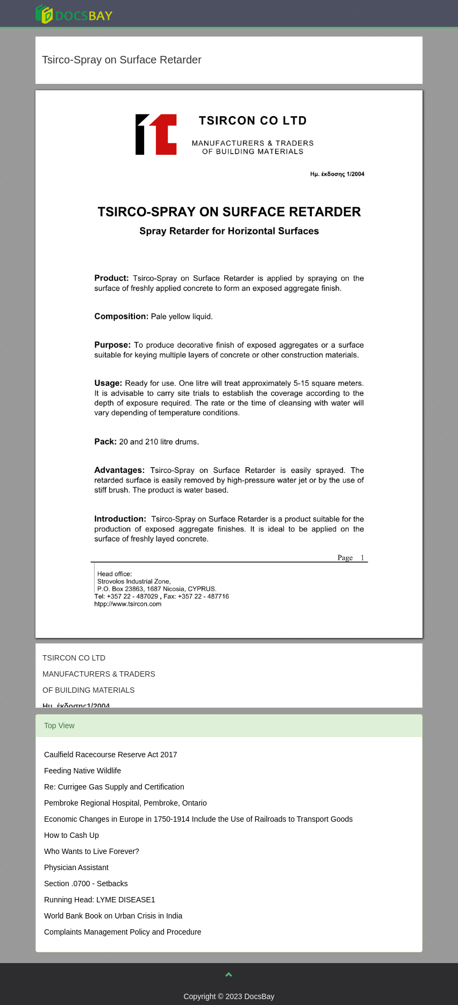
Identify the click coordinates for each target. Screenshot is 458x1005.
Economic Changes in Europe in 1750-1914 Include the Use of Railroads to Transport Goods (198, 819)
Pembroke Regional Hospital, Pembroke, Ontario (125, 803)
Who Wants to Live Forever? (91, 851)
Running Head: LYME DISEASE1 (99, 899)
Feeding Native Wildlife (82, 770)
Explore (154, 13)
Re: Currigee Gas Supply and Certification (114, 787)
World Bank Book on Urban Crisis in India (113, 915)
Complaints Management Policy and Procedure (123, 932)
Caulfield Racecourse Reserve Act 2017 (110, 754)
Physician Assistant (76, 867)
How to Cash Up (71, 835)
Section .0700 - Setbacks (86, 883)
